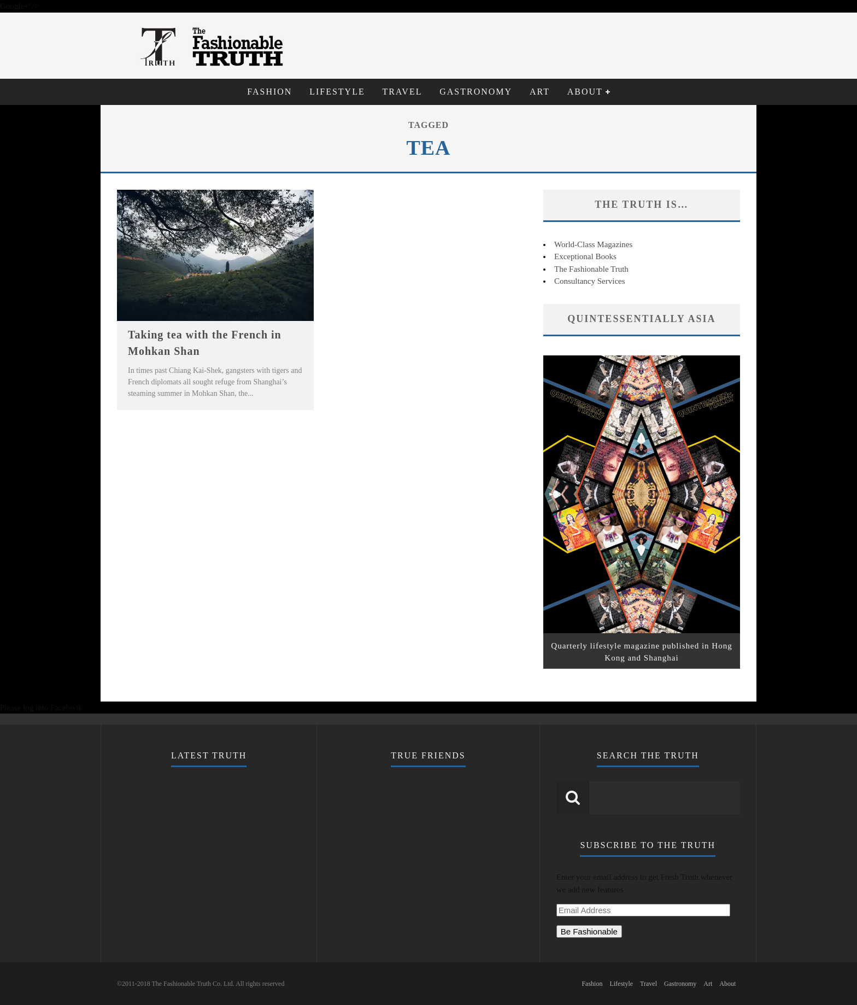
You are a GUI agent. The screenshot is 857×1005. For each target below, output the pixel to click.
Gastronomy (475, 91)
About (585, 91)
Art (540, 91)
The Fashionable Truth (591, 269)
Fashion (269, 91)
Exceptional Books (585, 256)
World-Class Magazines (593, 244)
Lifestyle (337, 91)
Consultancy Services (589, 281)
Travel (402, 91)
